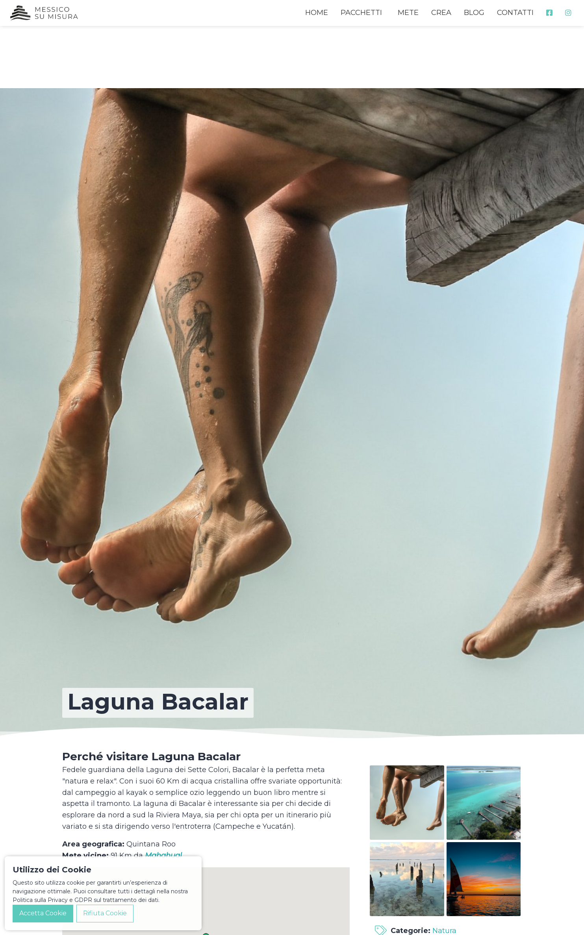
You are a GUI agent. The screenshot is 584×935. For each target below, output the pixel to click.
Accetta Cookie (43, 913)
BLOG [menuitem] (474, 12)
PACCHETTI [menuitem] (361, 12)
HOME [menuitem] (316, 12)
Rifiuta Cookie (105, 913)
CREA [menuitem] (441, 12)
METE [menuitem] (408, 12)
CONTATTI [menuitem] (515, 12)
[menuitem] (549, 13)
